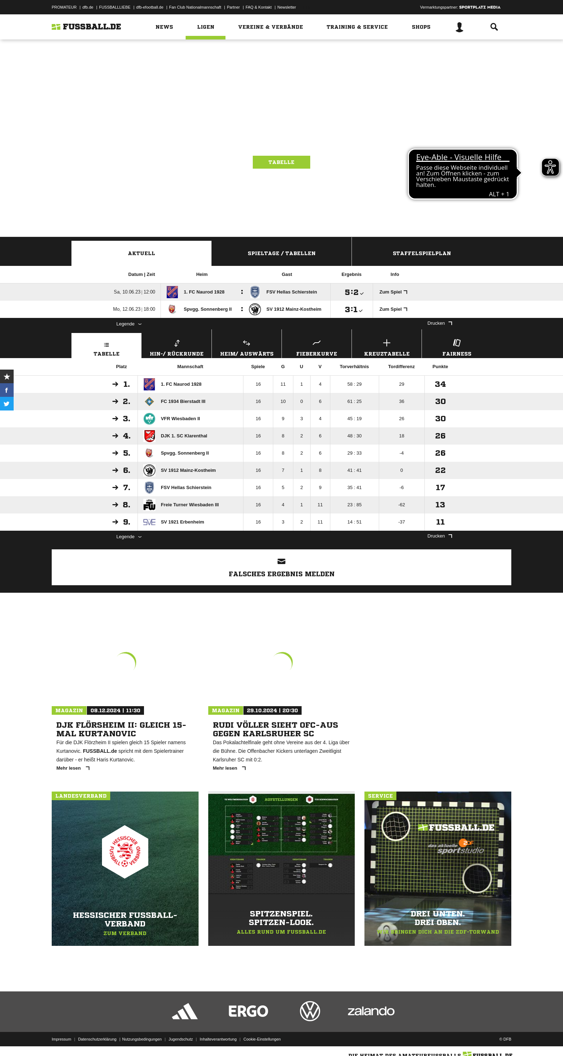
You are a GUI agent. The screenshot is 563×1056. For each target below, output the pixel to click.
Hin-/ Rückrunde (176, 346)
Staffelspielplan (422, 253)
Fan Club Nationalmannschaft (195, 7)
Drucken (440, 323)
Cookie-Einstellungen (262, 1039)
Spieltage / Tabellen (282, 253)
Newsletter (287, 7)
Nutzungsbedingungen (142, 1039)
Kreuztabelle (386, 346)
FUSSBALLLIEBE (114, 7)
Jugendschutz (180, 1039)
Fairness (456, 346)
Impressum (61, 1039)
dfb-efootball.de (149, 7)
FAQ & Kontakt (259, 7)
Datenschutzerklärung (97, 1039)
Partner (233, 7)
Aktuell (141, 253)
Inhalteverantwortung (218, 1039)
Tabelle (281, 162)
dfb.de (87, 7)
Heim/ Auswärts (246, 346)
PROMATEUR (64, 7)
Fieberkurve (316, 346)
